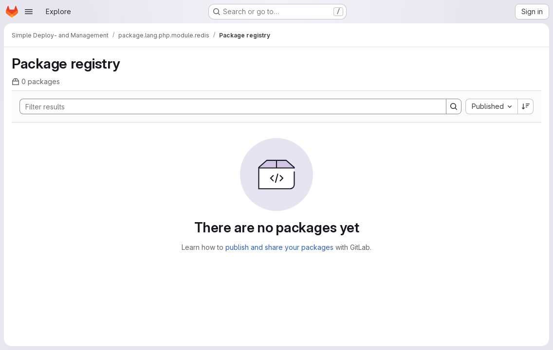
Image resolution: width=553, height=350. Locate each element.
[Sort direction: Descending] (526, 106)
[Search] (228, 106)
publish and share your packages (279, 247)
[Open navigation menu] (29, 11)
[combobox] (491, 106)
